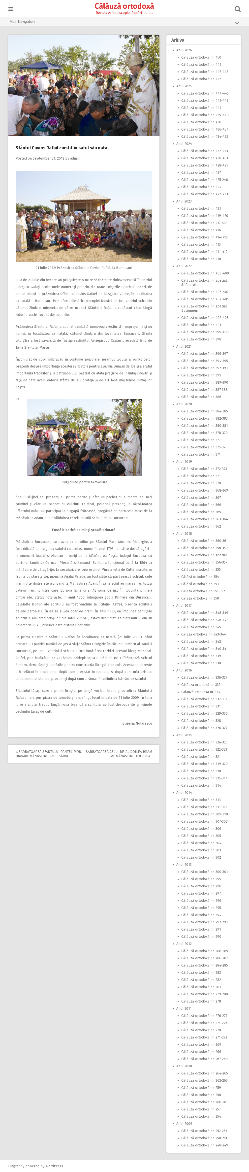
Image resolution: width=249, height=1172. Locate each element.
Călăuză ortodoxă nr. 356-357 (203, 562)
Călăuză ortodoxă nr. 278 (200, 1001)
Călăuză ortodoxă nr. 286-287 (203, 958)
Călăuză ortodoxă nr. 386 (200, 397)
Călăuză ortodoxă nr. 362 (200, 526)
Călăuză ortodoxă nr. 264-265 (203, 1073)
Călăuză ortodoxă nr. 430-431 (203, 158)
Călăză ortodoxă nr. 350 (199, 598)
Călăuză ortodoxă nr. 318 (200, 771)
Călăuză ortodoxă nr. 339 (200, 656)
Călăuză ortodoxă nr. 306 (200, 829)
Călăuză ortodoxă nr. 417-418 (203, 223)
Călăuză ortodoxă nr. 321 (200, 757)
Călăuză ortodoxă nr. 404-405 (204, 299)
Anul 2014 (183, 793)
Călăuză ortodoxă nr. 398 (200, 339)
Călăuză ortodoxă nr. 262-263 (203, 1080)
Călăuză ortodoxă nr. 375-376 (203, 447)
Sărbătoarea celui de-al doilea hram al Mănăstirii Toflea (120, 754)
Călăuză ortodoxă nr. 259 (200, 1088)
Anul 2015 (183, 735)
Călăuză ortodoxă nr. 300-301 (203, 872)
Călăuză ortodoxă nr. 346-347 (203, 620)
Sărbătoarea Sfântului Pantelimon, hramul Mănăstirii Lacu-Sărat (50, 754)
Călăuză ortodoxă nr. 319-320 (203, 764)
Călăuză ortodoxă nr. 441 (200, 108)
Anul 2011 (183, 1008)
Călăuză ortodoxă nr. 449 (200, 65)
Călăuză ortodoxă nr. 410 (200, 259)
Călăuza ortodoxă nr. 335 (199, 685)
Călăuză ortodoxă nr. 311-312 (203, 807)
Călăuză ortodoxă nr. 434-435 (203, 136)
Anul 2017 (183, 605)
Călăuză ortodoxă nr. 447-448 (203, 72)
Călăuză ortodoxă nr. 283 (200, 973)
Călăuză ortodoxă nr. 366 (200, 505)
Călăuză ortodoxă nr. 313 (200, 800)
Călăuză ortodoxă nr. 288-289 (203, 951)
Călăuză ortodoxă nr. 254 (200, 1116)
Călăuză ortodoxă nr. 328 (200, 721)
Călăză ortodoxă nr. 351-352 (202, 591)
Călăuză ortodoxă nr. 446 (200, 79)
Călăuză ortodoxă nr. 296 (200, 901)
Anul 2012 (183, 944)
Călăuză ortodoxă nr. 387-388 (203, 390)
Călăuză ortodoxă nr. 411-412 (203, 252)
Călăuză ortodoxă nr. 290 (200, 937)
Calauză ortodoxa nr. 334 (199, 692)
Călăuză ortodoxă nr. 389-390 (203, 382)
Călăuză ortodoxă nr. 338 (200, 663)
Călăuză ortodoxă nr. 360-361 (203, 541)
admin (76, 158)
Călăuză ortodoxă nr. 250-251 (203, 1138)
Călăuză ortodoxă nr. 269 (200, 1044)
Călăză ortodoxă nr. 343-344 (202, 634)
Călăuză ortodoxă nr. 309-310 (203, 814)
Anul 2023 (183, 201)
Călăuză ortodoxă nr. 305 (200, 836)
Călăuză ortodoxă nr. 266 (200, 1052)
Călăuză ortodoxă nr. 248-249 (203, 1145)
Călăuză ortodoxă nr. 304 (200, 843)
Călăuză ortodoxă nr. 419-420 (203, 216)
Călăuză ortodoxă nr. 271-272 (203, 1037)
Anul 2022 (183, 266)
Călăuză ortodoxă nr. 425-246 (203, 180)
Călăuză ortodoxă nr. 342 (200, 641)
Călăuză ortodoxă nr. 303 (200, 850)
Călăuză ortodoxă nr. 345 (200, 627)
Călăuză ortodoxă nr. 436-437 (203, 129)
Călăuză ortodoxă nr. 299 (200, 879)
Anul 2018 (183, 534)
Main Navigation (124, 22)
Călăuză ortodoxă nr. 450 (200, 57)
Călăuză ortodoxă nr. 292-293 (203, 922)
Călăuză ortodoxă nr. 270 (200, 1030)
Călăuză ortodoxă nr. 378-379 (203, 433)
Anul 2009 (183, 1124)
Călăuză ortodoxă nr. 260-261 (203, 1102)
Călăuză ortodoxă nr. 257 (200, 1109)
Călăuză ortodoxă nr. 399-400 (204, 332)
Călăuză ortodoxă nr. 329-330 (203, 713)
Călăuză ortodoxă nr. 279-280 (203, 994)
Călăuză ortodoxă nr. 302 (200, 857)
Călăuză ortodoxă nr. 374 (200, 454)
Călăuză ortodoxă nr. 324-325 (203, 742)
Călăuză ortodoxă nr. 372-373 (203, 469)
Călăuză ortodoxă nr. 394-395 (203, 361)
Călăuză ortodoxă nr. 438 (200, 122)
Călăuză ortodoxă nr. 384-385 (203, 411)
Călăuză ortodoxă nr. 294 (200, 915)
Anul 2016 (183, 670)
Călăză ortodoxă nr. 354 (199, 577)
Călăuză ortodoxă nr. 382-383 (203, 418)
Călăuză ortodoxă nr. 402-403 (203, 318)
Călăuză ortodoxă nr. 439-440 (204, 115)
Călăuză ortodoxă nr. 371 (200, 476)
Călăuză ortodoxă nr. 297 (200, 893)
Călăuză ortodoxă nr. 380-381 (203, 426)
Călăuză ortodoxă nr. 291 (200, 929)
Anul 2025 (183, 86)
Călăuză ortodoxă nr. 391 (200, 375)
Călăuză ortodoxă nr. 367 (200, 498)
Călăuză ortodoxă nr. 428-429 (203, 165)
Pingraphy (17, 1166)
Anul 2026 (183, 50)
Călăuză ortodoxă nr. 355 (200, 570)
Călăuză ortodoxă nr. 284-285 (203, 965)
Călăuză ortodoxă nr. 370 (200, 483)
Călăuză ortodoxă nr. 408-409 (204, 273)
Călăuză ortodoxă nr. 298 (200, 886)
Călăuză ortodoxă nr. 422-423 (203, 194)
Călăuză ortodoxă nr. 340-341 (203, 649)
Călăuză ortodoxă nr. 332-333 (203, 699)
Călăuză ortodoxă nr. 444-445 (204, 93)
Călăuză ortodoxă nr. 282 (200, 980)
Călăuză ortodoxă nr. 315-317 (203, 778)
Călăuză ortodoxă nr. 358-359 (203, 548)
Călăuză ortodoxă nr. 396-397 (203, 354)
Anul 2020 (183, 404)
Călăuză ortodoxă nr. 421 (200, 208)
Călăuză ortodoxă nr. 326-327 (203, 728)
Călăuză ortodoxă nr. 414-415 (203, 237)
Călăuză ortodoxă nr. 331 (200, 706)
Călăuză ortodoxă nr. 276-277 (203, 1016)
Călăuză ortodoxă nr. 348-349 (203, 613)
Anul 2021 (183, 346)
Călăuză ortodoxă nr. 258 (200, 1095)
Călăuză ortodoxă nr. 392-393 (203, 368)
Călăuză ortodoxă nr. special (203, 555)
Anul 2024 (183, 144)
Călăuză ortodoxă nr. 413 (200, 244)
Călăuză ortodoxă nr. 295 (200, 908)
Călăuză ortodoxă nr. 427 (200, 172)
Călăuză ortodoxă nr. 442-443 (203, 101)
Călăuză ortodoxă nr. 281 (200, 987)
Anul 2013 (183, 865)
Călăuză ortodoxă (124, 6)
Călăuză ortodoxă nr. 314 (200, 785)
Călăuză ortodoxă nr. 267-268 (203, 1059)
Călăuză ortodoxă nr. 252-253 (203, 1131)
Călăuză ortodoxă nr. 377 (200, 440)
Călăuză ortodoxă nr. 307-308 (203, 821)
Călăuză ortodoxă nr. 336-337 (203, 677)
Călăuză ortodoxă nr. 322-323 (203, 749)
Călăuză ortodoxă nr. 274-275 (203, 1023)
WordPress (55, 1166)
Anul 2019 (183, 462)
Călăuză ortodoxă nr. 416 (200, 230)
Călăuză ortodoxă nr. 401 (200, 325)
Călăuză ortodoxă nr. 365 (200, 512)
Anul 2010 (183, 1066)
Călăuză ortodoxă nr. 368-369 (203, 490)
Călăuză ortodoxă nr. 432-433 (203, 151)
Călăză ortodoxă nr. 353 (199, 584)
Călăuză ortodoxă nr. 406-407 (204, 292)
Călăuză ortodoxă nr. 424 (200, 187)
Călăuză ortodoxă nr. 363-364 (203, 519)
